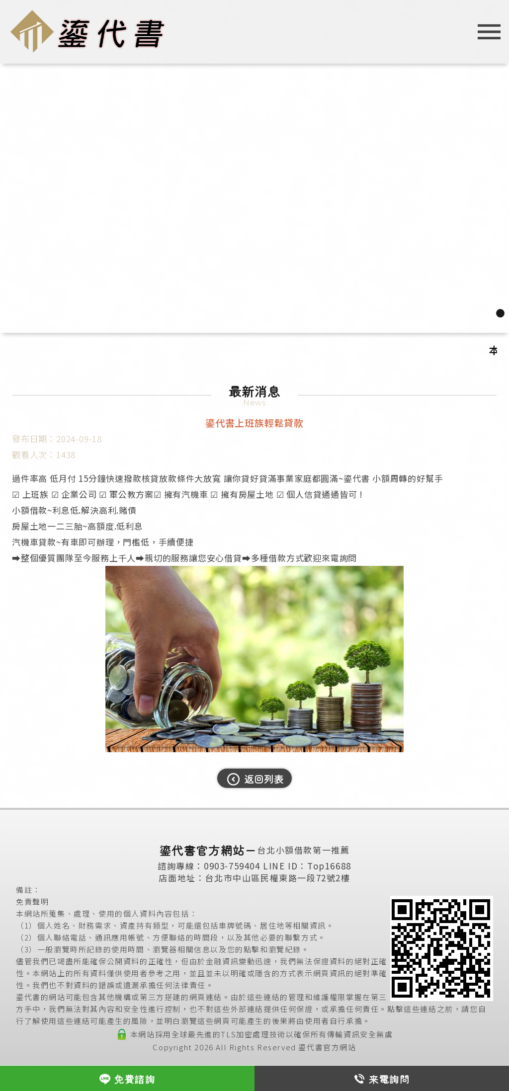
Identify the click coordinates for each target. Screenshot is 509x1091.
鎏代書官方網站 (327, 1047)
